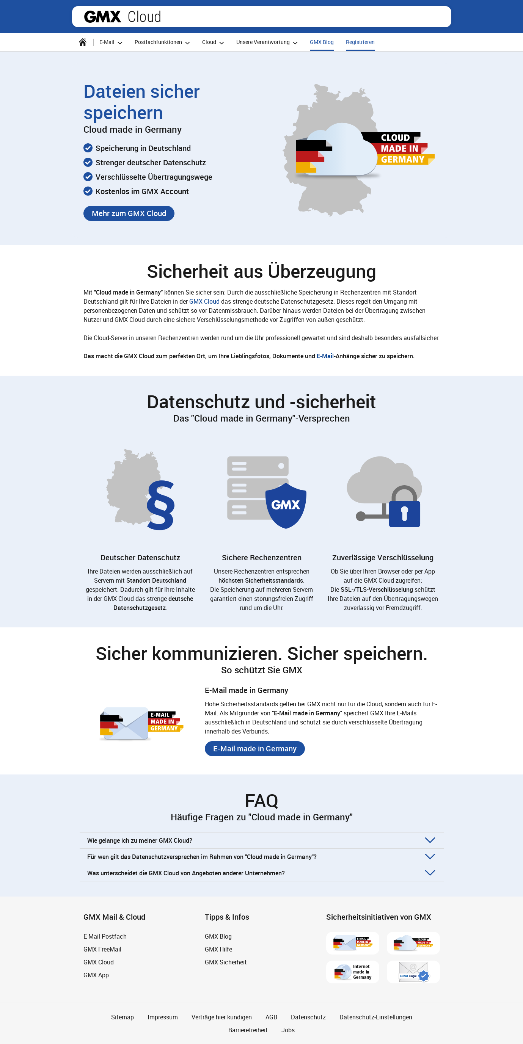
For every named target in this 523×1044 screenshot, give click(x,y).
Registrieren (360, 41)
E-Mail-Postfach (105, 936)
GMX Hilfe (218, 949)
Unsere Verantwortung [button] (268, 42)
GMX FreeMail (102, 949)
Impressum (163, 1017)
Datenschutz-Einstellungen (375, 1017)
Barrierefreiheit (248, 1030)
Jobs (288, 1030)
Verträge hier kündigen (222, 1017)
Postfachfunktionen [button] (163, 42)
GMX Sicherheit (226, 962)
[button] (128, 213)
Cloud (144, 17)
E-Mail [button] (112, 42)
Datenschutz (308, 1017)
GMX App (96, 975)
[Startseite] (82, 42)
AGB (271, 1017)
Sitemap (122, 1017)
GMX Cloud (204, 301)
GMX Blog (322, 41)
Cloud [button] (214, 42)
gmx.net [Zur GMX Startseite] (102, 17)
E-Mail (325, 356)
